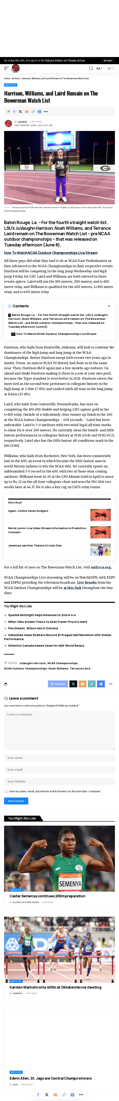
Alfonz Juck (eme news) (26, 902)
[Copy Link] (33, 111)
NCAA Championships (63, 663)
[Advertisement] (59, 28)
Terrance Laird (80, 668)
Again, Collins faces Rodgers (28, 511)
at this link (72, 588)
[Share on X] (20, 111)
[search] (91, 68)
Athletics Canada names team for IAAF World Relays (46, 645)
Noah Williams (58, 668)
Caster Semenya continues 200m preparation (47, 896)
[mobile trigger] (7, 68)
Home (7, 78)
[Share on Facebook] (14, 111)
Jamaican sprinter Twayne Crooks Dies (35, 545)
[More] (46, 111)
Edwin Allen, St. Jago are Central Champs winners (51, 1078)
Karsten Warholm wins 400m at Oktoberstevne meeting (55, 987)
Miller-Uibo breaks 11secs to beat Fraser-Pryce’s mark (47, 622)
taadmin (22, 121)
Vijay (15, 1084)
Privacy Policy (54, 60)
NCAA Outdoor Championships (25, 668)
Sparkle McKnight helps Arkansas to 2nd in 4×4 (42, 615)
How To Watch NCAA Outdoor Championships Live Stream (50, 253)
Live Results (87, 583)
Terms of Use (76, 60)
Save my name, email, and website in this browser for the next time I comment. (55, 791)
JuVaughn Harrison (32, 663)
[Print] (39, 111)
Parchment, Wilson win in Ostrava (33, 628)
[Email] (27, 111)
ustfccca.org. (101, 567)
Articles (16, 78)
